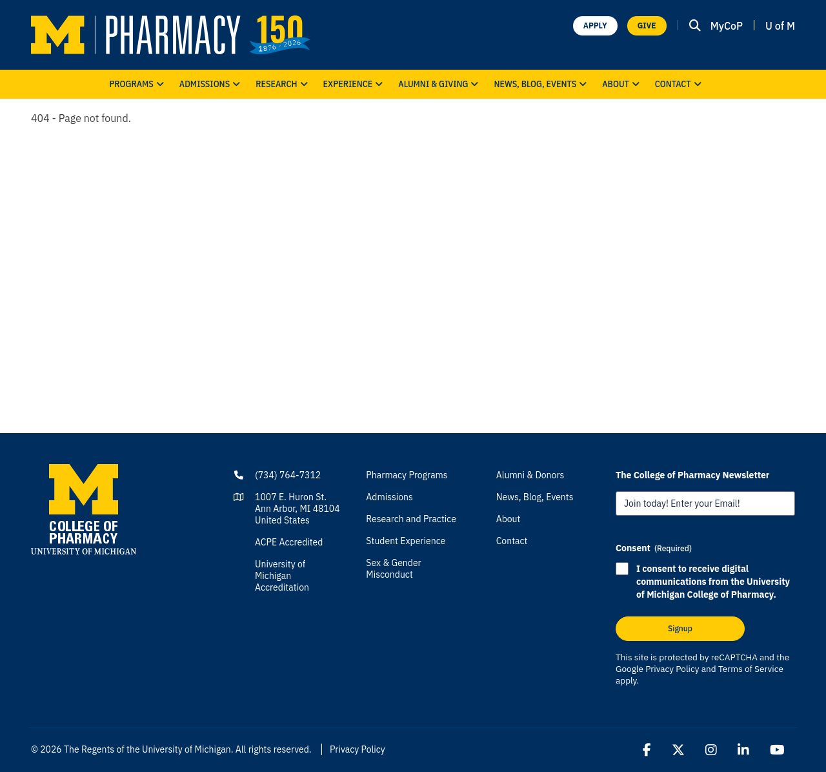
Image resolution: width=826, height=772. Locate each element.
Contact (679, 84)
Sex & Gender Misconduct (393, 568)
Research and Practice (411, 519)
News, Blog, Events (541, 84)
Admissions (211, 84)
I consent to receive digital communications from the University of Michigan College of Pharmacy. (713, 581)
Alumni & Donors (530, 475)
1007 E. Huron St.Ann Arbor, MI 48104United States (297, 508)
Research (283, 84)
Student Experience (405, 541)
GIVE (647, 25)
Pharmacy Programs (406, 475)
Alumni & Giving (439, 84)
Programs (137, 84)
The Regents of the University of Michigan (147, 749)
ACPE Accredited (289, 542)
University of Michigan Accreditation (282, 575)
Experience (354, 84)
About (622, 84)
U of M (780, 25)
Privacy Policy (672, 669)
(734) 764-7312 (288, 475)
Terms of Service (750, 669)
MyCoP (726, 25)
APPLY (595, 25)
